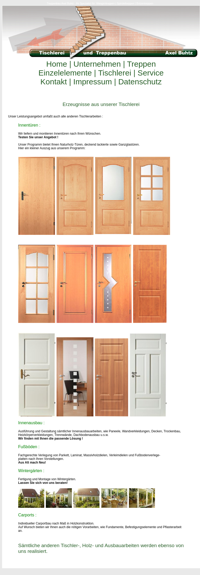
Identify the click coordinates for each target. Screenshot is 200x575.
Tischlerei (114, 72)
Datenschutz (139, 81)
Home (57, 64)
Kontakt (54, 81)
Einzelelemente (66, 72)
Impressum (92, 81)
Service (149, 72)
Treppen (140, 64)
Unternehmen (97, 64)
